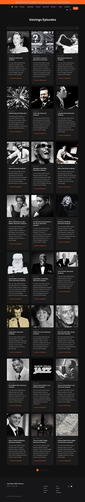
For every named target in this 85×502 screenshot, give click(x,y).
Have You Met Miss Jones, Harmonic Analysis (66, 333)
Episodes (67, 7)
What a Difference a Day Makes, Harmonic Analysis (17, 222)
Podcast (22, 7)
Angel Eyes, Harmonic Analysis (16, 333)
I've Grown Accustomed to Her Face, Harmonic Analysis (42, 223)
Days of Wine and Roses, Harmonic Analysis (17, 441)
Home (16, 7)
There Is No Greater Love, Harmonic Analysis (66, 386)
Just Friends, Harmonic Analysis (65, 272)
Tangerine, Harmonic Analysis (16, 59)
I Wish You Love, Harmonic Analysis (42, 333)
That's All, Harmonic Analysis (40, 114)
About (60, 7)
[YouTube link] (12, 6)
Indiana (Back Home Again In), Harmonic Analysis (66, 441)
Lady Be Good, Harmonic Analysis (66, 114)
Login (75, 8)
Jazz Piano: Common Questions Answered (40, 59)
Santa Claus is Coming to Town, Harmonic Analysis (17, 279)
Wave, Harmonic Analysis (66, 168)
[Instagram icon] (68, 486)
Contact (38, 7)
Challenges (30, 7)
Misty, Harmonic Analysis (17, 168)
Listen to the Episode (15, 78)
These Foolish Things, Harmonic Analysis (40, 441)
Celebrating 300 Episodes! (18, 113)
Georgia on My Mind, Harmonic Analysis (40, 169)
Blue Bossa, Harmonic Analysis (65, 59)
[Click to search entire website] (70, 9)
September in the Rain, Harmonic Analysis (40, 279)
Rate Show (46, 7)
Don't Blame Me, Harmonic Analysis (17, 386)
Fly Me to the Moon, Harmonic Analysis (64, 222)
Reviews (53, 7)
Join (67, 9)
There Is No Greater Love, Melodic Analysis (41, 386)
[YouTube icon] (71, 486)
